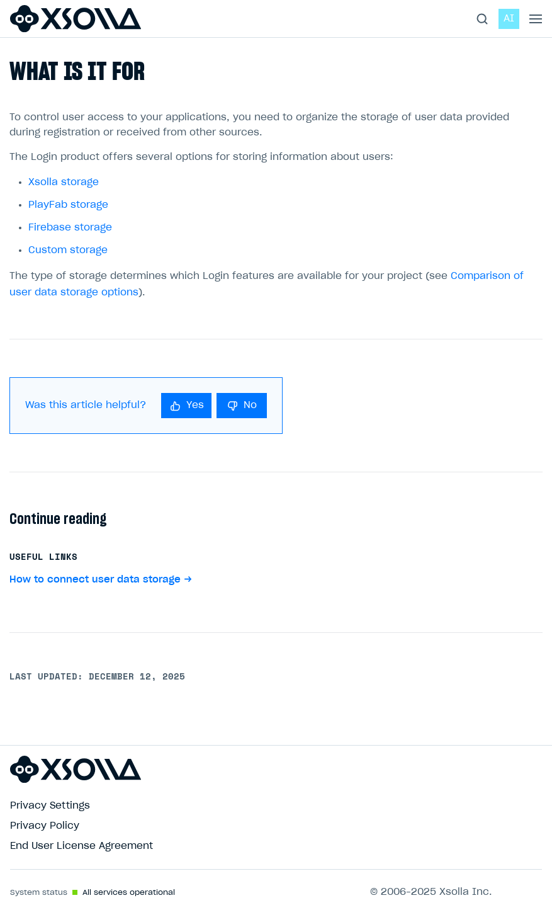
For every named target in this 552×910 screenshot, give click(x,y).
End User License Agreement (81, 846)
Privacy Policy (44, 826)
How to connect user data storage (95, 579)
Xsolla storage (63, 182)
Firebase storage (70, 227)
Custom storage (68, 250)
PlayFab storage (68, 205)
